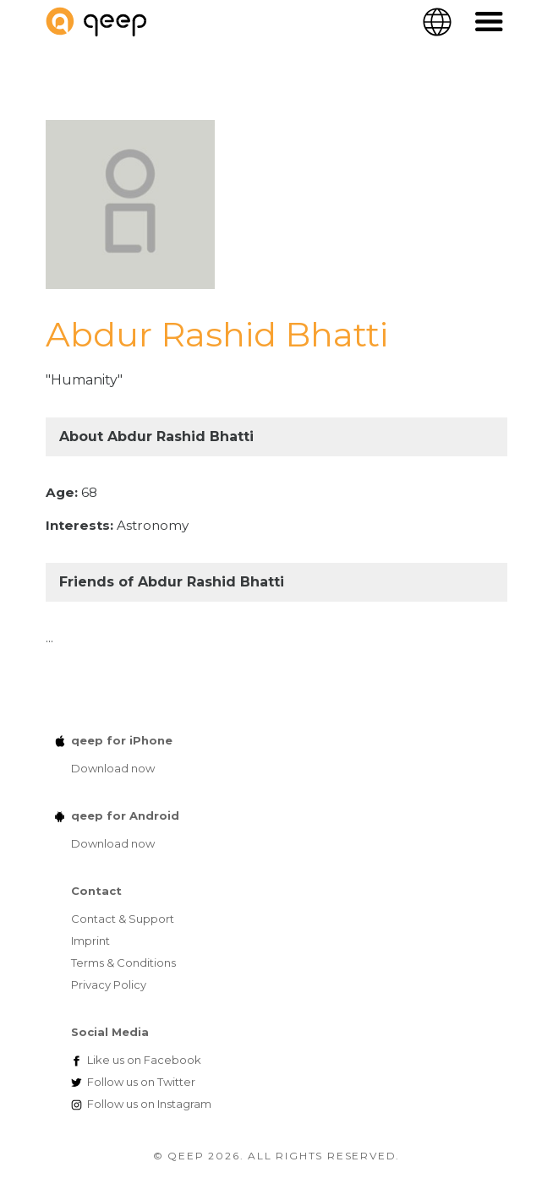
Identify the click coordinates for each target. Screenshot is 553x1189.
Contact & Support (122, 918)
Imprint (90, 940)
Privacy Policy (108, 984)
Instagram (149, 1103)
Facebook (144, 1059)
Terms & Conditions (123, 962)
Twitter (141, 1081)
